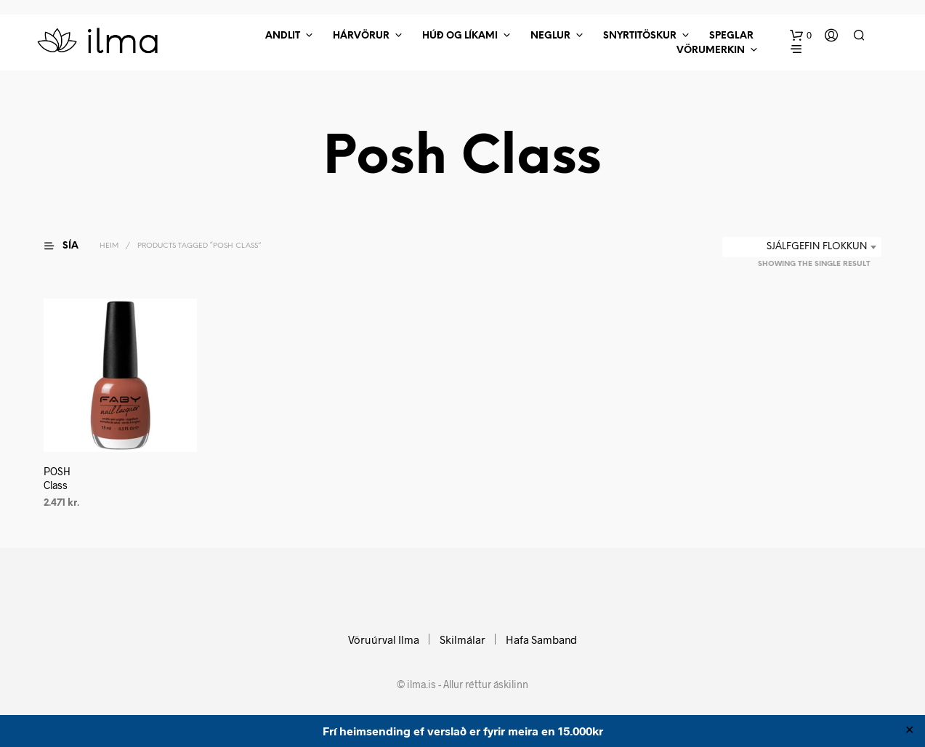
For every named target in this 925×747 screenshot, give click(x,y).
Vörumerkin (710, 50)
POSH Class (57, 478)
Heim (109, 246)
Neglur (550, 36)
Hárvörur (361, 36)
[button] (801, 35)
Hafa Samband (541, 639)
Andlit (282, 36)
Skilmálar (462, 639)
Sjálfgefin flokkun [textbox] (817, 246)
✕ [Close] (909, 731)
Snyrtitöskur (639, 36)
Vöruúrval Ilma (383, 639)
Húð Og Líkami (460, 36)
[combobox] (801, 247)
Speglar (731, 36)
